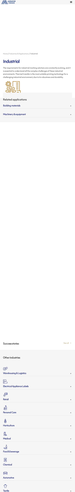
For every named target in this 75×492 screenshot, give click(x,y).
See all (66, 345)
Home (5, 53)
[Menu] (71, 2)
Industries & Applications (19, 53)
